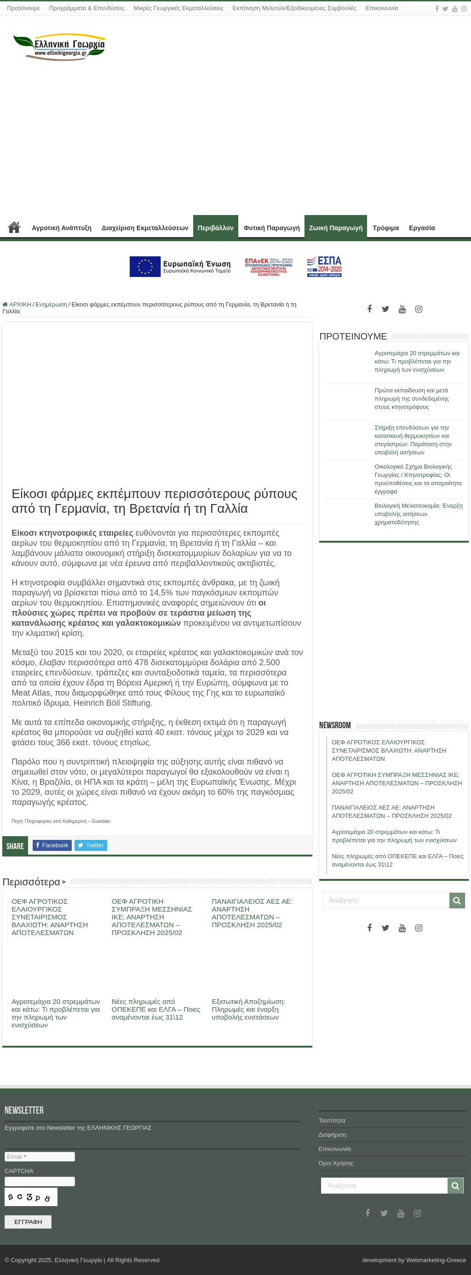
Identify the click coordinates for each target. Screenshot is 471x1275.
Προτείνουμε (23, 8)
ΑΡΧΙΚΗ (14, 227)
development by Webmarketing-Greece (414, 1260)
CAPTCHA (21, 1170)
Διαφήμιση (332, 1134)
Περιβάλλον (216, 228)
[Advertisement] (235, 139)
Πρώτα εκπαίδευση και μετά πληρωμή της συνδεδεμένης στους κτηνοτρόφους (411, 398)
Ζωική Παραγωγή (335, 228)
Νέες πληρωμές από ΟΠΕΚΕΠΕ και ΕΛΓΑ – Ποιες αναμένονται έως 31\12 (156, 1009)
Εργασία (422, 228)
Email (16, 1156)
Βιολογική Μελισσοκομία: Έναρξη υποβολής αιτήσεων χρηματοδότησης (418, 514)
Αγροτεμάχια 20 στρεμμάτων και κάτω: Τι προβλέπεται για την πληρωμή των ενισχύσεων (55, 1013)
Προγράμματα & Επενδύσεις (87, 8)
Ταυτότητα (332, 1120)
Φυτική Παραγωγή (272, 228)
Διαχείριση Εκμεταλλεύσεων (145, 228)
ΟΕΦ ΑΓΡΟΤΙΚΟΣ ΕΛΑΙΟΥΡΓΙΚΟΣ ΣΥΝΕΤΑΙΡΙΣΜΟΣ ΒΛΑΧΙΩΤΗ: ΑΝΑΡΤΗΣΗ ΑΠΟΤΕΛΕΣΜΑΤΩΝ (49, 916)
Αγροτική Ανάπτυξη (62, 228)
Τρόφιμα (386, 228)
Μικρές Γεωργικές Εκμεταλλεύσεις (178, 8)
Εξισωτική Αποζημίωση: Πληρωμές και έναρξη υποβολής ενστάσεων (249, 1009)
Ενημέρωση (51, 304)
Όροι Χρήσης (336, 1163)
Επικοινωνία (382, 8)
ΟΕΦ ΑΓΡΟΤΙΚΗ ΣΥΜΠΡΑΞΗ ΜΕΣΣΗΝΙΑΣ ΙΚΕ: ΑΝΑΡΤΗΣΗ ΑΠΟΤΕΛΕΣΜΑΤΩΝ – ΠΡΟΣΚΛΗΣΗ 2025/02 (152, 916)
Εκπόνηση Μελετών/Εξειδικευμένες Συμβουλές (294, 8)
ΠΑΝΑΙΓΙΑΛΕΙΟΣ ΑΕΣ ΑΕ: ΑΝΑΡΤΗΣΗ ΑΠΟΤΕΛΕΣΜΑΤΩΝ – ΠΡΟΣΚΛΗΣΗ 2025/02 (252, 913)
